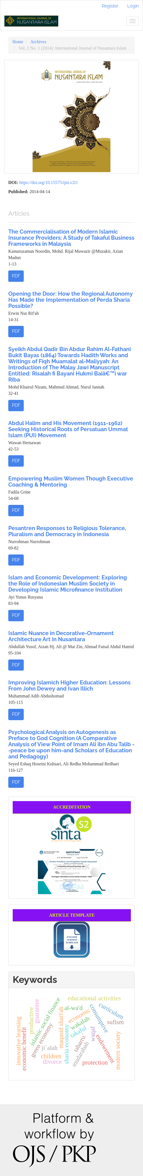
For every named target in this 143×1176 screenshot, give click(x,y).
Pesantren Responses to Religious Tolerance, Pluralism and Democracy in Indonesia (67, 531)
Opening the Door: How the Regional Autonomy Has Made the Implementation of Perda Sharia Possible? (70, 299)
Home (17, 41)
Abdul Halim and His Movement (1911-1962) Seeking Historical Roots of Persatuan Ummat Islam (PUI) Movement (68, 429)
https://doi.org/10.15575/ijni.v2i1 (48, 182)
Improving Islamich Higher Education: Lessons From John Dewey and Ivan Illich (69, 685)
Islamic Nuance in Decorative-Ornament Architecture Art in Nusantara (61, 636)
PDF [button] (16, 275)
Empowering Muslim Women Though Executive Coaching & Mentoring (70, 481)
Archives (38, 41)
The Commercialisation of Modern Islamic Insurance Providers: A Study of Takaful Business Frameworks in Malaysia (71, 237)
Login (133, 6)
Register (110, 6)
